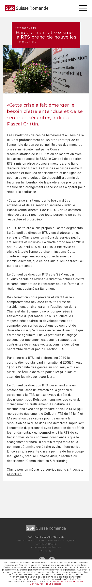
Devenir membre (53, 536)
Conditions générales (46, 547)
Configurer (36, 583)
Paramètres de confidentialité (37, 540)
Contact (34, 536)
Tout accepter (54, 583)
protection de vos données (68, 581)
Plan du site (46, 551)
